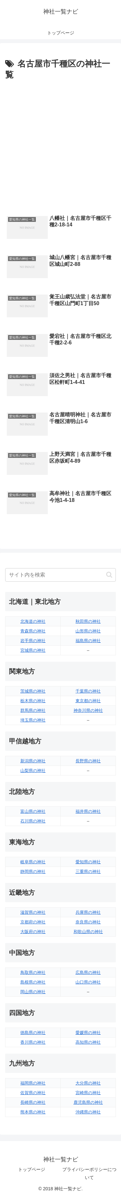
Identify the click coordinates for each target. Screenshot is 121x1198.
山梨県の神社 (32, 770)
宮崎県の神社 (88, 1092)
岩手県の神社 (32, 640)
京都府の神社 (32, 922)
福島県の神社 (88, 640)
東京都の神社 (88, 700)
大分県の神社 (88, 1083)
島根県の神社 (32, 982)
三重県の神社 (88, 871)
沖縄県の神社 (88, 1112)
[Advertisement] (60, 146)
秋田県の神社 (88, 621)
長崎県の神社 (32, 1102)
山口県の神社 (88, 982)
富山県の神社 (32, 811)
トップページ (31, 1169)
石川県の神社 (32, 821)
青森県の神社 (32, 631)
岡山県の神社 (32, 991)
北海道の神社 (32, 621)
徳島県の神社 (32, 1032)
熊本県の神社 (32, 1112)
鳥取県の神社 (32, 972)
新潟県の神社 (32, 760)
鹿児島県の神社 (88, 1102)
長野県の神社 (88, 760)
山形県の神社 (88, 631)
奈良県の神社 (88, 922)
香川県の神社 (32, 1042)
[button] (109, 574)
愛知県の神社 (88, 861)
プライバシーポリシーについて (89, 1173)
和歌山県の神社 (88, 931)
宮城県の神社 (32, 650)
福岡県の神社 (32, 1083)
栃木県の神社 (32, 700)
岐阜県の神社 (32, 861)
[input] (60, 575)
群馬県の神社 (32, 710)
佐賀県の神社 (32, 1092)
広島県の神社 (88, 972)
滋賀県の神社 (32, 912)
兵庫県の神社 (88, 912)
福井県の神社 (88, 811)
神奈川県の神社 (88, 710)
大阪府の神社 (32, 931)
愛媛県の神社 (88, 1032)
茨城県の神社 (32, 691)
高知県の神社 (88, 1042)
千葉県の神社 (88, 691)
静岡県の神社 (32, 871)
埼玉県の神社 (32, 720)
